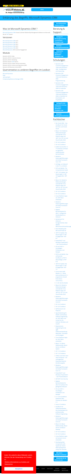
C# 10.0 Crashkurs (61, 431)
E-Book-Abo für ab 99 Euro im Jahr (60, 459)
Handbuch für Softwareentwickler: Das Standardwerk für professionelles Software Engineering (62, 410)
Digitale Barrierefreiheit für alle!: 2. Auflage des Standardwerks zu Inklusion (61, 213)
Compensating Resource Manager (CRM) (13, 79)
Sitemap (57, 468)
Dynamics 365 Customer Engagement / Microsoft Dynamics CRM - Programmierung (62, 77)
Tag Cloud (50, 468)
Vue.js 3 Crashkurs (61, 404)
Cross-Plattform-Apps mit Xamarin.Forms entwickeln (61, 438)
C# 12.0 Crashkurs (61, 304)
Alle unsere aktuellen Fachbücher (60, 454)
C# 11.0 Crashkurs (61, 351)
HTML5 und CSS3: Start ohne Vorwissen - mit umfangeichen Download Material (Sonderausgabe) (62, 359)
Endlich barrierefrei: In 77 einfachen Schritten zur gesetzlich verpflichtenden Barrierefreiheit (62, 150)
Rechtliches (65, 470)
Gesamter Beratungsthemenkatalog (62, 46)
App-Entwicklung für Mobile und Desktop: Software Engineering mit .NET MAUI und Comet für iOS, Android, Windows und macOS (62, 318)
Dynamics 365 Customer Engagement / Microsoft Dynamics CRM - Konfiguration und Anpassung (62, 67)
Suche (43, 468)
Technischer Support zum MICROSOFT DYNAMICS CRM (59, 53)
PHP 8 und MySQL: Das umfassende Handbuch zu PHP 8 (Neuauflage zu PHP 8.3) (62, 257)
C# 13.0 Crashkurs (61, 191)
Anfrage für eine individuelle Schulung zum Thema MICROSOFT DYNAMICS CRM (60, 106)
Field (13, 61)
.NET (8, 34)
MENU (42, 9)
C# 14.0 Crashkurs (61, 142)
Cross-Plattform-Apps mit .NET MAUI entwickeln (61, 197)
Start (37, 468)
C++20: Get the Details (62, 283)
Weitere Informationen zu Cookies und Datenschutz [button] (17, 463)
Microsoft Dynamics (8, 32)
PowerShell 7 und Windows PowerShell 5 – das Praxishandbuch (62, 242)
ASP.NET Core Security (62, 379)
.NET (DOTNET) (6, 77)
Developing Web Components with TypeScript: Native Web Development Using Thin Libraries (61, 445)
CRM (14, 32)
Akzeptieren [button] (18, 469)
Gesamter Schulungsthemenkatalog (62, 115)
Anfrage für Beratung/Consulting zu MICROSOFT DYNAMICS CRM (60, 39)
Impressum (56, 470)
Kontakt (64, 468)
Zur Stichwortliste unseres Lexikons (60, 24)
